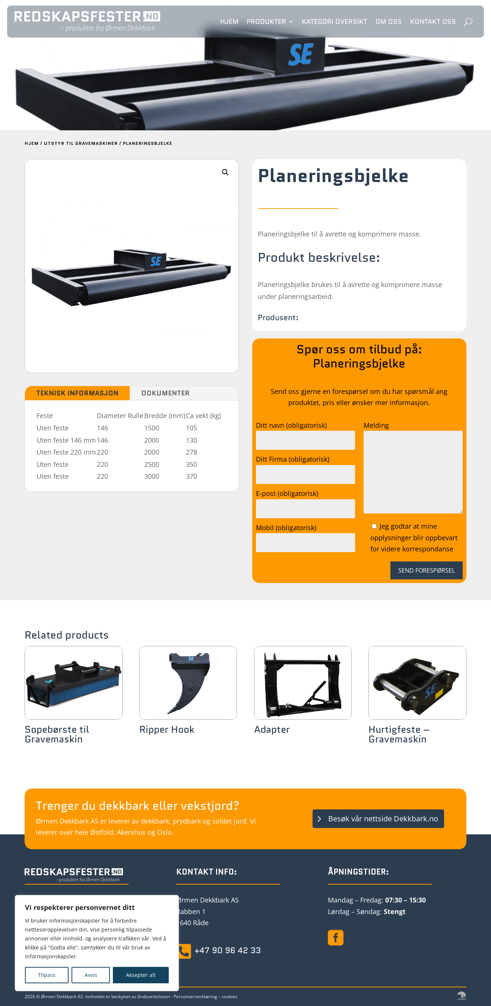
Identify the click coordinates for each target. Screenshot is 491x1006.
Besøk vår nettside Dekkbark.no (383, 819)
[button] (225, 172)
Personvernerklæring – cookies (205, 996)
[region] (97, 943)
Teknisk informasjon (77, 393)
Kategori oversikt (334, 21)
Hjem (229, 21)
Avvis (91, 974)
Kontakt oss (433, 21)
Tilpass (47, 974)
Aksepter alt (141, 974)
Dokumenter (165, 393)
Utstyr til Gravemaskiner (81, 143)
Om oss (389, 21)
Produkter (266, 21)
